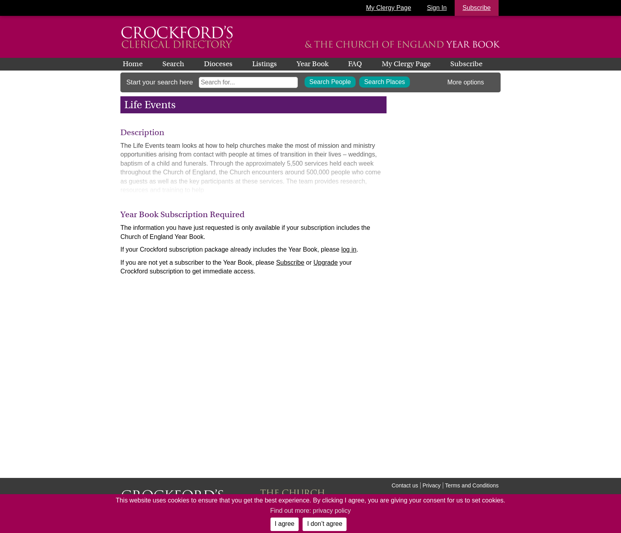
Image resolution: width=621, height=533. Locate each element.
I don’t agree (324, 523)
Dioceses (218, 63)
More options (466, 82)
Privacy (432, 485)
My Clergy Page (388, 7)
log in (348, 249)
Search (173, 63)
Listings (264, 63)
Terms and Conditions (472, 485)
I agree (285, 523)
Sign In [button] (437, 7)
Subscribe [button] (477, 7)
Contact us (405, 485)
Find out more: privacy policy (310, 510)
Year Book (312, 63)
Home (133, 63)
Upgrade (325, 262)
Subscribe (466, 63)
